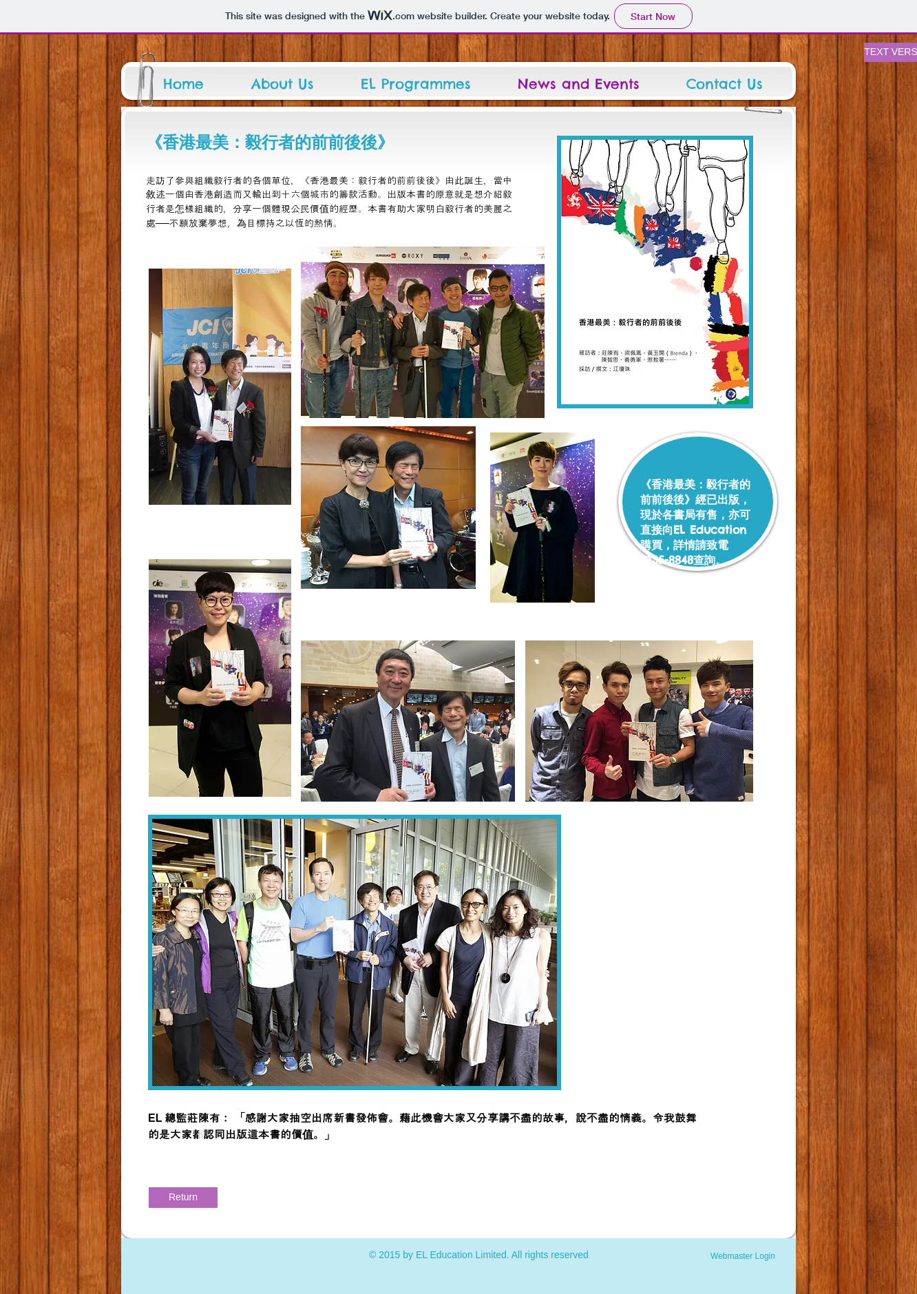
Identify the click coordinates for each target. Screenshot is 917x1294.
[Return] (183, 1197)
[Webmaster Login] (743, 1256)
